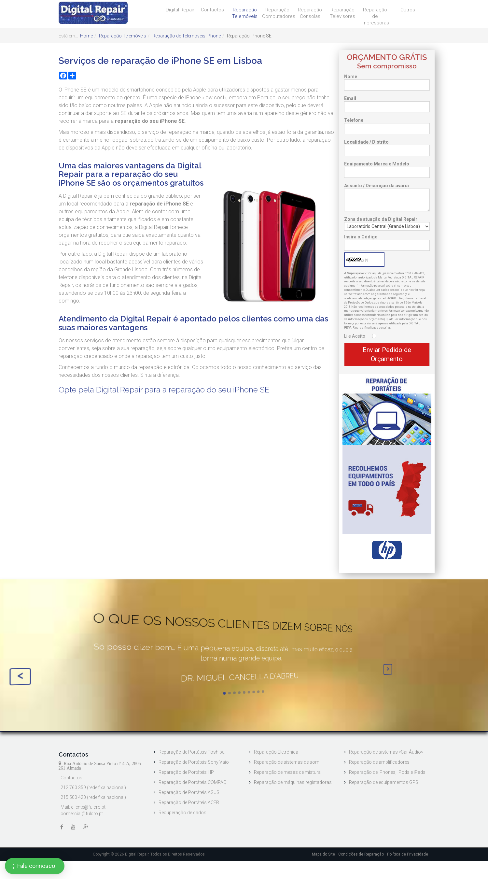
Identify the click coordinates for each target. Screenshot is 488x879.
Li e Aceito (354, 336)
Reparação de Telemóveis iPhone (186, 35)
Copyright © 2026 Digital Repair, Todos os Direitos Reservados (149, 854)
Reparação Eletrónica (276, 752)
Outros (407, 10)
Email (350, 98)
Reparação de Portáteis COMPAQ (193, 782)
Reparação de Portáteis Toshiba (192, 752)
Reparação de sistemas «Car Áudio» (386, 752)
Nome (350, 76)
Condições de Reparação (361, 854)
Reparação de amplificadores (379, 762)
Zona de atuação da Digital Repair (380, 219)
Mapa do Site (323, 854)
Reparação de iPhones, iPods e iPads (387, 772)
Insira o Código (361, 236)
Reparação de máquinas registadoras (293, 782)
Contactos (212, 10)
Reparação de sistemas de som (286, 762)
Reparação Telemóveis (245, 13)
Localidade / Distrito (366, 142)
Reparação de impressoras (375, 16)
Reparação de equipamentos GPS (383, 782)
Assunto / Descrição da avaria (376, 185)
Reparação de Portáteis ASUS (189, 792)
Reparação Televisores (342, 13)
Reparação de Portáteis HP (186, 772)
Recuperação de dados (182, 812)
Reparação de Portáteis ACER (189, 802)
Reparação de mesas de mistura (287, 772)
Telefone (353, 120)
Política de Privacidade (407, 854)
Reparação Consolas (310, 13)
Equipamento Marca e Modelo (376, 163)
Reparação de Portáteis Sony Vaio (194, 762)
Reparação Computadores (278, 13)
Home (86, 35)
